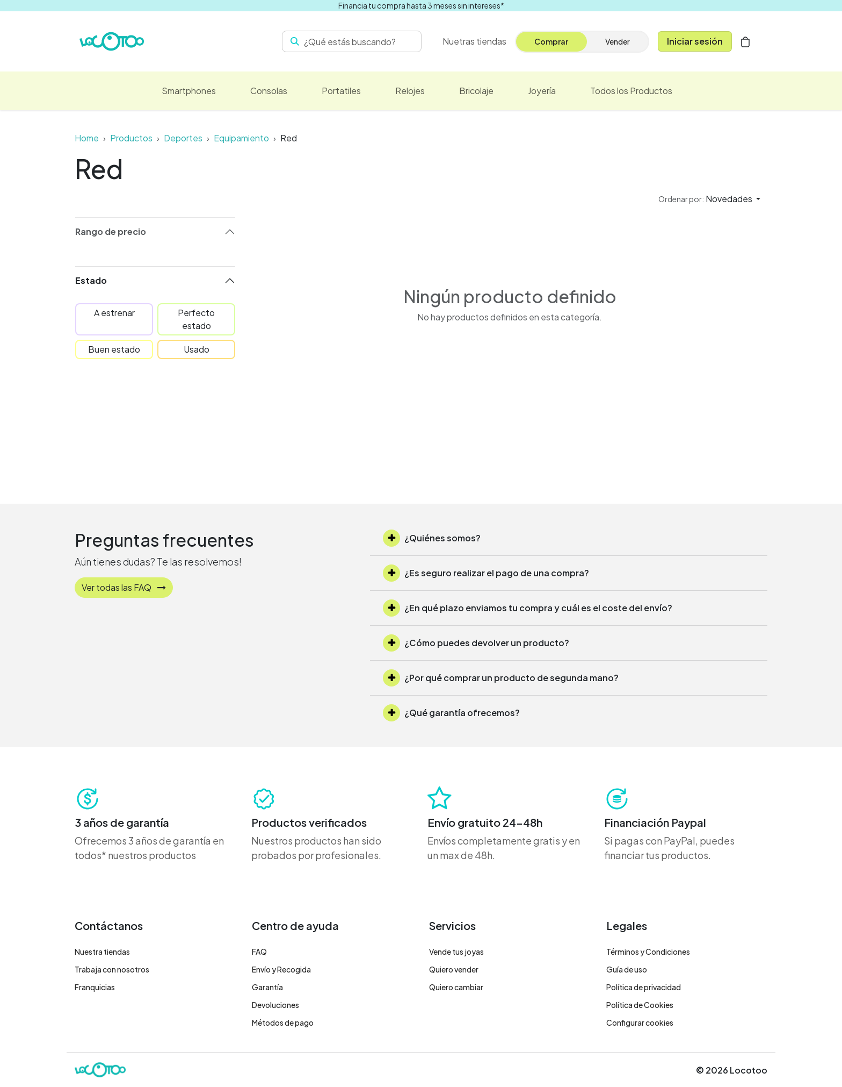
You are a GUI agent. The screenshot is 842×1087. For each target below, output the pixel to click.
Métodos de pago (283, 1022)
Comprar (551, 41)
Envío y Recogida (281, 969)
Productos (131, 138)
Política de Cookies (639, 1005)
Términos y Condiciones (648, 951)
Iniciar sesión (695, 41)
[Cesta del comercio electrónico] (745, 41)
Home (87, 138)
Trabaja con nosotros (112, 969)
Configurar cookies (639, 1022)
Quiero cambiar (456, 987)
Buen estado (114, 349)
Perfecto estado (196, 319)
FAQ (259, 951)
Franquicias (95, 987)
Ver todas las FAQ (124, 587)
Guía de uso (626, 969)
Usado (196, 349)
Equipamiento (241, 138)
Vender (617, 41)
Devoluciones (275, 1005)
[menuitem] (474, 41)
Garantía (267, 987)
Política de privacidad (643, 987)
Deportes (183, 138)
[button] (709, 199)
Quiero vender (453, 969)
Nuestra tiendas (102, 951)
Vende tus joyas (456, 951)
